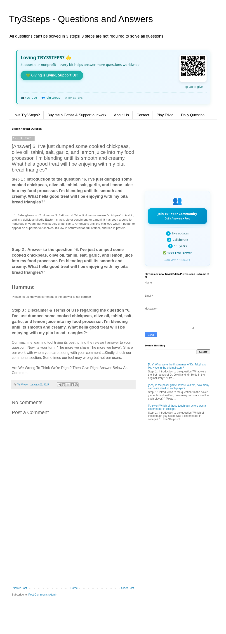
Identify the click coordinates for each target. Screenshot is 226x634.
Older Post (127, 588)
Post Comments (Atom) (42, 594)
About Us (121, 115)
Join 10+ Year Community (177, 216)
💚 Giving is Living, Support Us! (52, 75)
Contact (143, 115)
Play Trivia (165, 115)
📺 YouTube (29, 97)
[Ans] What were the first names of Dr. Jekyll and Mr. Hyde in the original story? (177, 366)
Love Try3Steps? (26, 115)
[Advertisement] (73, 549)
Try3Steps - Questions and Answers (81, 19)
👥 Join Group (51, 97)
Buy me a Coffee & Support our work (76, 115)
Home (74, 588)
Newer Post (20, 588)
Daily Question (193, 115)
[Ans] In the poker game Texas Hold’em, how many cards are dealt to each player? (178, 387)
